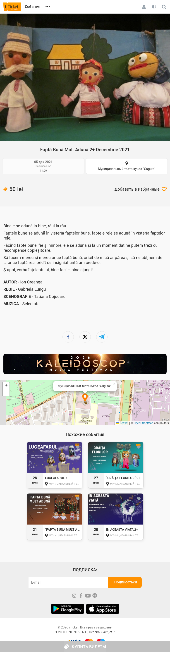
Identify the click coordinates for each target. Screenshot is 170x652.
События (32, 7)
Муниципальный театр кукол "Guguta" (127, 169)
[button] (85, 398)
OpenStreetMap (143, 423)
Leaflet (122, 423)
